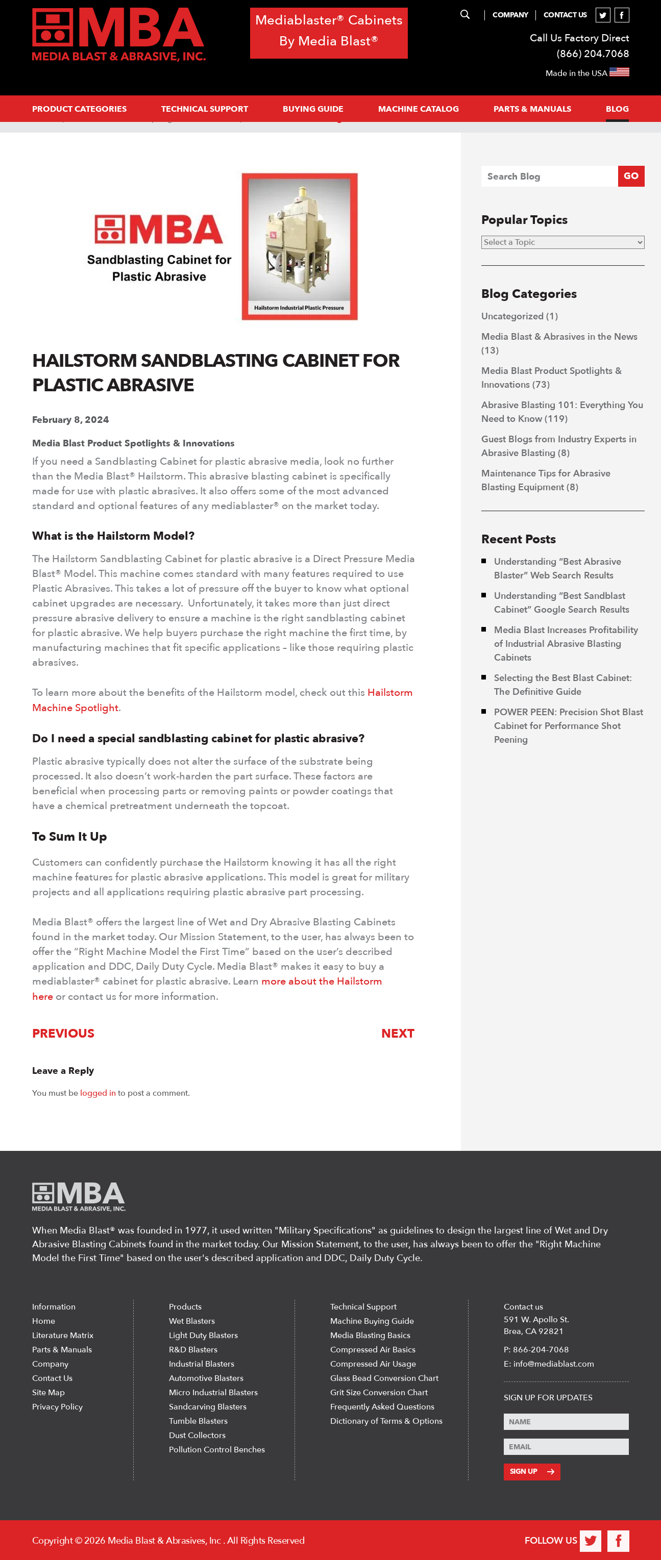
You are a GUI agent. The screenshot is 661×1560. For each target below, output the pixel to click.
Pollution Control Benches (217, 1448)
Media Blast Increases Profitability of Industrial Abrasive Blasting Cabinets (566, 644)
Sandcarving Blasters (208, 1405)
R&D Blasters (193, 1348)
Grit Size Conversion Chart (379, 1391)
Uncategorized (512, 316)
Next (398, 1032)
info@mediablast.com (553, 1362)
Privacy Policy (57, 1405)
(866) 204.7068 (593, 54)
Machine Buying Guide (372, 1319)
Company (510, 15)
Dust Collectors (197, 1434)
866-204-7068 (541, 1348)
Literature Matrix (62, 1334)
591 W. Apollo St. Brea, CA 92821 (536, 1324)
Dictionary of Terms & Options (386, 1419)
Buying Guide (313, 109)
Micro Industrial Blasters (213, 1391)
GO (631, 176)
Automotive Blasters (206, 1376)
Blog (617, 109)
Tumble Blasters (198, 1419)
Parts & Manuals (62, 1348)
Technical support (204, 109)
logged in (98, 1091)
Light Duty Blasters (203, 1334)
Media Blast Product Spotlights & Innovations (133, 443)
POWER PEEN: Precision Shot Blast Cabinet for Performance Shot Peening (568, 726)
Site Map (48, 1391)
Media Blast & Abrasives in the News (559, 337)
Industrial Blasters (201, 1362)
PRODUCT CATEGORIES (79, 109)
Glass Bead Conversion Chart (384, 1376)
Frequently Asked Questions (382, 1405)
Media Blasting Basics (370, 1334)
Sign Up (532, 1470)
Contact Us (565, 15)
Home (43, 1319)
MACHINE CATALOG (418, 109)
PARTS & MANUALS (532, 109)
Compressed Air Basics (372, 1348)
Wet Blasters (192, 1319)
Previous (63, 1032)
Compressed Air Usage (373, 1362)
